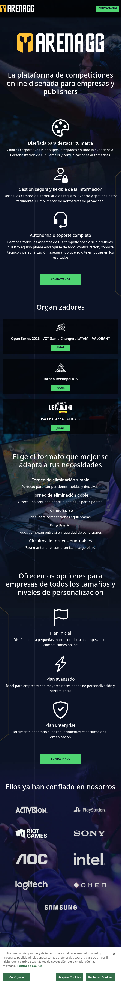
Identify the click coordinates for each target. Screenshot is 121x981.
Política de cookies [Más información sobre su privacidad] (29, 970)
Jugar (61, 347)
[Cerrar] (114, 958)
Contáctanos (107, 8)
